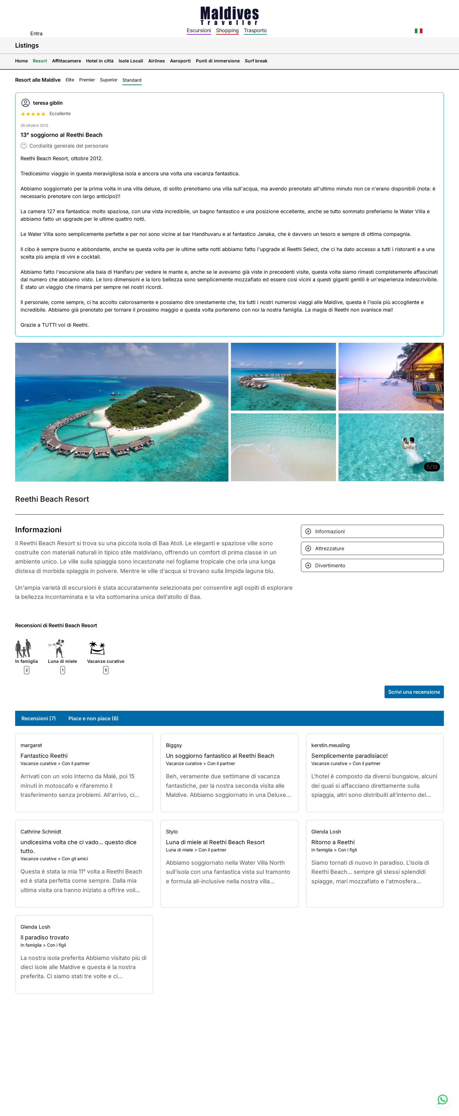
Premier (87, 79)
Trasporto (255, 30)
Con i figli (347, 849)
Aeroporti (180, 60)
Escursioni (199, 30)
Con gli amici (75, 858)
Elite (70, 79)
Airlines (156, 60)
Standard (132, 80)
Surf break (256, 60)
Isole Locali (131, 60)
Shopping (227, 30)
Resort (40, 60)
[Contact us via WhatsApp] (443, 1100)
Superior (108, 79)
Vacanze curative (38, 763)
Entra (36, 33)
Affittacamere (66, 60)
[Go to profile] (84, 745)
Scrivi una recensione (414, 692)
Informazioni (330, 531)
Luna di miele (179, 849)
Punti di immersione (218, 60)
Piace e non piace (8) (93, 718)
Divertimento (330, 565)
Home (21, 60)
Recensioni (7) (38, 718)
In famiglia (321, 849)
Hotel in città (100, 60)
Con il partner (76, 763)
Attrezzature (329, 548)
